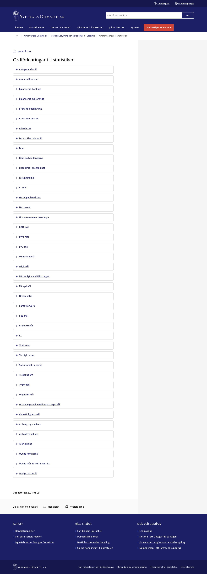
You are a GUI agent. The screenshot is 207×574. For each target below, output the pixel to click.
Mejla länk (51, 506)
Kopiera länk (74, 506)
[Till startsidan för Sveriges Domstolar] (39, 15)
